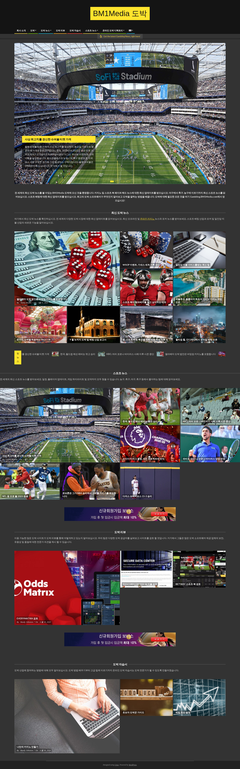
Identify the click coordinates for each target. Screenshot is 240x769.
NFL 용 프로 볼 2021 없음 (15, 496)
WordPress (133, 765)
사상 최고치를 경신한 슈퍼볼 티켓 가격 (48, 139)
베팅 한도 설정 (183, 712)
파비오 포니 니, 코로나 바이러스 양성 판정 (204, 458)
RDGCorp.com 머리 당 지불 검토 (140, 584)
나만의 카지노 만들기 (27, 746)
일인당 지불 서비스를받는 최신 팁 (193, 264)
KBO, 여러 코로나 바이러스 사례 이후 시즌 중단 (135, 354)
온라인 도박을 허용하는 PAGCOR (34, 339)
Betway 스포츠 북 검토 (188, 584)
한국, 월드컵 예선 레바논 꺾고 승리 (82, 354)
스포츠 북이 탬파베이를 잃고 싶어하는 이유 (144, 302)
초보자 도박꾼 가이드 (133, 712)
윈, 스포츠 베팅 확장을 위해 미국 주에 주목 (144, 339)
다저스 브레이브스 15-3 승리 (137, 496)
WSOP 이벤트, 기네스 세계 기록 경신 (141, 264)
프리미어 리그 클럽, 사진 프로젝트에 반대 (143, 458)
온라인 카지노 (147, 218)
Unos (117, 765)
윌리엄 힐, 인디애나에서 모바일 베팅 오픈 (196, 339)
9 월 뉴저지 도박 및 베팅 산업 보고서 (88, 339)
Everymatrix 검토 (27, 618)
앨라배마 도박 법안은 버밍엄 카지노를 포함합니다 (42, 299)
